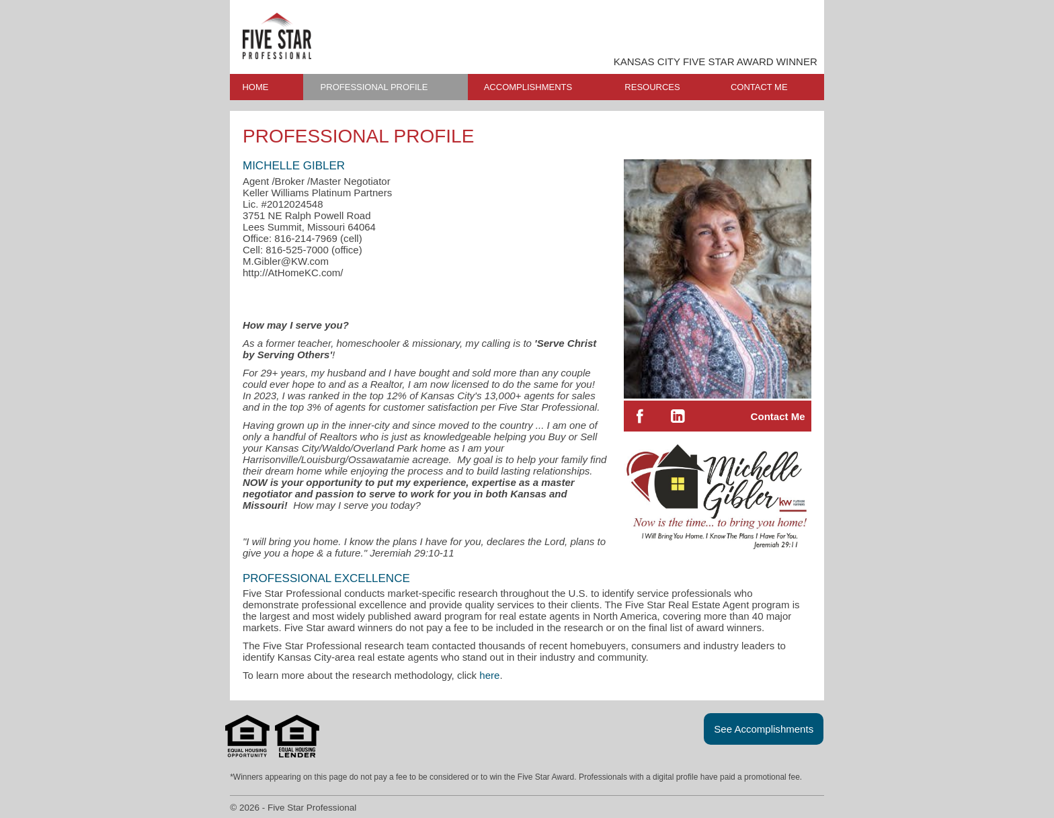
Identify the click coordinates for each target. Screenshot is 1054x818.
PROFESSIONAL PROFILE (374, 87)
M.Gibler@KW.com (286, 261)
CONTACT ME (759, 87)
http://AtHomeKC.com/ (293, 272)
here (489, 675)
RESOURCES (652, 87)
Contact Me (778, 416)
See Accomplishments (763, 729)
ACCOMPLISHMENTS (528, 87)
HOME (255, 87)
